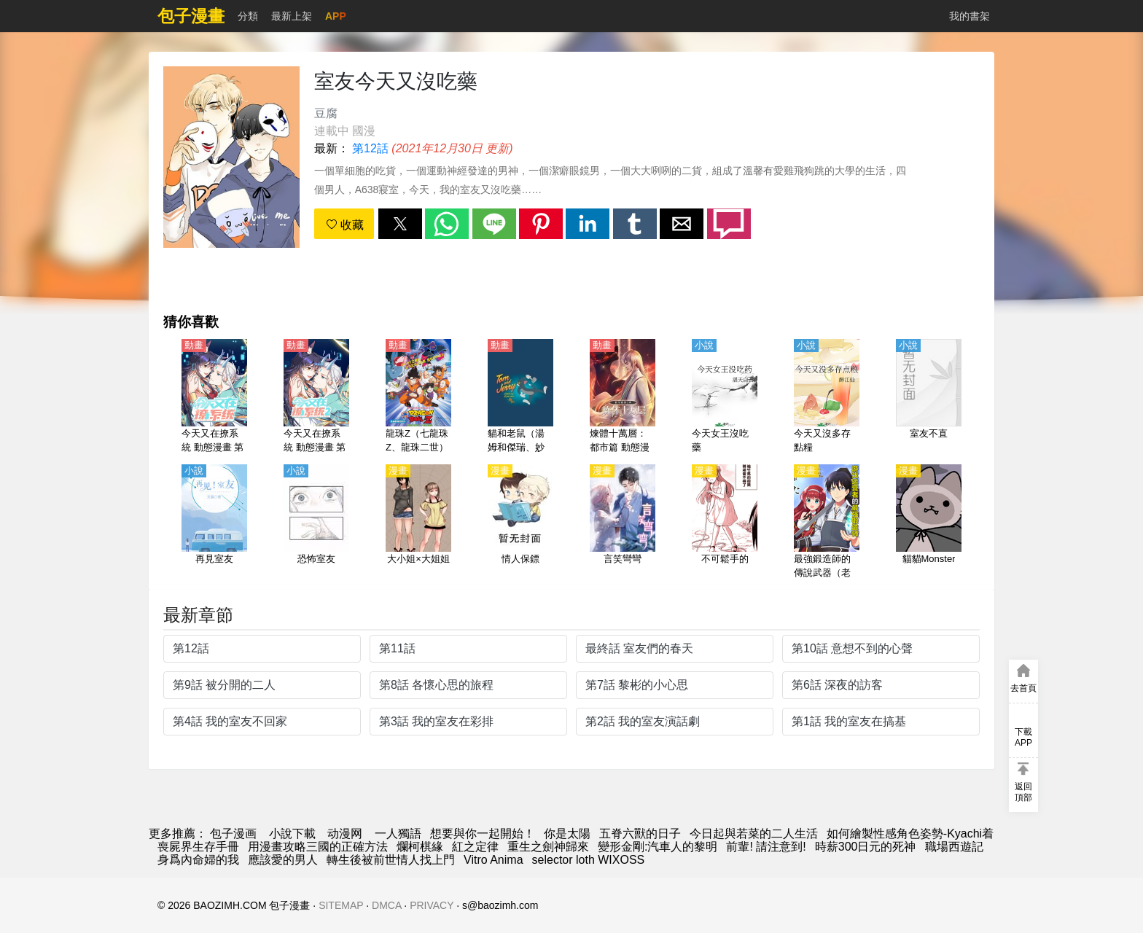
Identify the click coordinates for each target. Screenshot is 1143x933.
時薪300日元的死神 (865, 846)
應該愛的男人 (283, 860)
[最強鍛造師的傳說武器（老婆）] (826, 522)
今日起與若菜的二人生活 (754, 833)
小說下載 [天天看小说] (292, 833)
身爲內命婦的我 (198, 860)
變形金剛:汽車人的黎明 (657, 846)
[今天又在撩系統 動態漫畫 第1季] (214, 397)
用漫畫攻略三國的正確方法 (318, 846)
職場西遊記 (954, 846)
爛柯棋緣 (420, 846)
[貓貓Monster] (928, 522)
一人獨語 (398, 833)
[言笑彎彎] (622, 522)
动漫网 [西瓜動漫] (344, 833)
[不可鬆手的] (724, 522)
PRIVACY (431, 905)
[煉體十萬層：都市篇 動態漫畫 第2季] (622, 397)
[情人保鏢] (520, 522)
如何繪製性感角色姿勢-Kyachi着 (910, 833)
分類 (248, 16)
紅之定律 (475, 846)
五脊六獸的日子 (640, 833)
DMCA (386, 905)
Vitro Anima (493, 860)
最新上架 (291, 16)
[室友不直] (928, 397)
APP (335, 16)
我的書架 (969, 16)
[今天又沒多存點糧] (826, 397)
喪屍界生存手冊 (198, 846)
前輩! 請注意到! (765, 846)
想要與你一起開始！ (482, 833)
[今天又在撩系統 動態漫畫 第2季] (316, 397)
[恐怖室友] (316, 522)
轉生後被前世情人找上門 (391, 860)
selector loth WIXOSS (588, 860)
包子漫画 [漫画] (233, 833)
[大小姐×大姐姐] (418, 522)
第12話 (370, 148)
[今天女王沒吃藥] (724, 397)
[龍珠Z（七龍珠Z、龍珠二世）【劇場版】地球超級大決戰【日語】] (418, 397)
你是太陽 (567, 833)
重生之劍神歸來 (548, 846)
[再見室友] (214, 522)
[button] (400, 223)
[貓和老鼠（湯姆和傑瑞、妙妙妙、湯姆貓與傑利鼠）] (520, 397)
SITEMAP (341, 905)
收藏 (345, 225)
